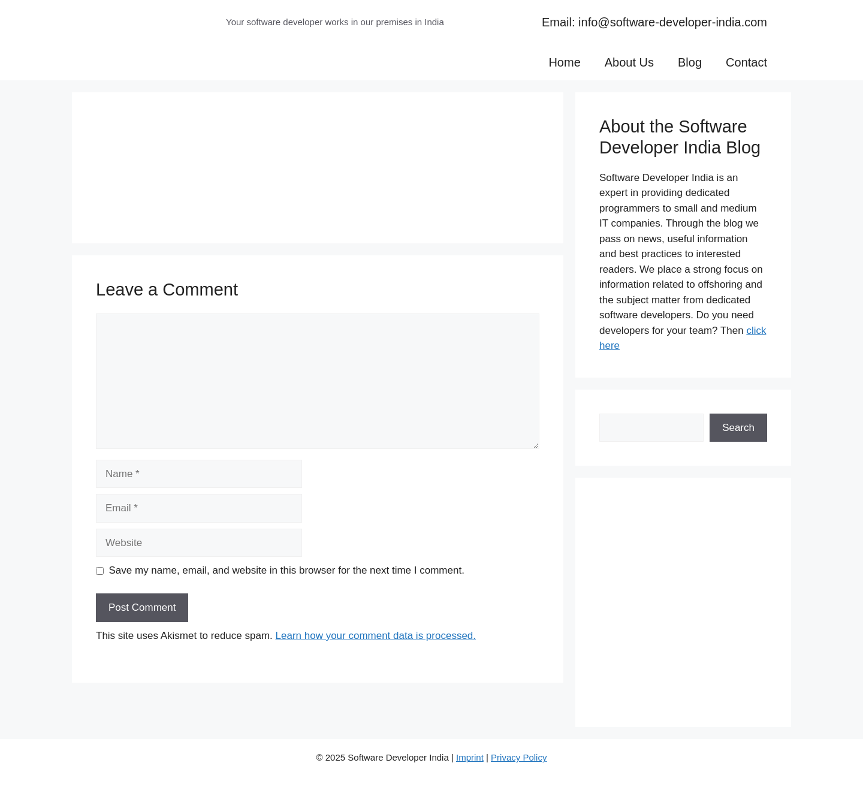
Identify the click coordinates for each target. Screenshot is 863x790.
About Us (629, 62)
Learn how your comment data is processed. (376, 635)
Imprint (470, 757)
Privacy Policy (519, 757)
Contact (746, 62)
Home (564, 62)
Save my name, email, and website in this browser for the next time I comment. (286, 570)
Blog (690, 62)
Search (738, 427)
